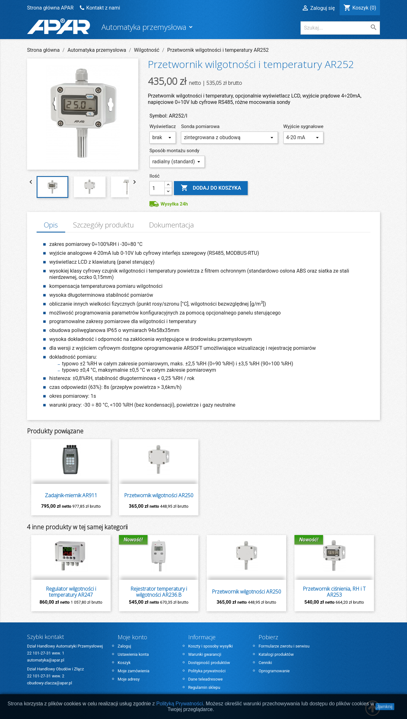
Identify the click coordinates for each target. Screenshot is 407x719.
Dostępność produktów (209, 662)
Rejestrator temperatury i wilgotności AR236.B (158, 592)
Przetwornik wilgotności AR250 (158, 495)
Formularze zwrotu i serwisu (284, 646)
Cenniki (265, 662)
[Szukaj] (340, 28)
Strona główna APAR (51, 8)
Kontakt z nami (103, 8)
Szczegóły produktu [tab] (103, 225)
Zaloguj (124, 646)
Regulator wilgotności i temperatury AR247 (71, 592)
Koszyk (124, 662)
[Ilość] (157, 188)
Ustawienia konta (133, 654)
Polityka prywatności (207, 670)
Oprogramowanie (274, 670)
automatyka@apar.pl (45, 660)
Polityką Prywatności (179, 703)
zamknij (384, 706)
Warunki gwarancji (204, 654)
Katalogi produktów (276, 654)
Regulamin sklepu (204, 687)
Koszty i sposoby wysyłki (210, 646)
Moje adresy (129, 679)
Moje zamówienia (133, 670)
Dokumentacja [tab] (171, 225)
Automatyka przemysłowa (144, 27)
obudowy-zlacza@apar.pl (49, 683)
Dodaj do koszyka (211, 188)
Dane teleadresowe (205, 679)
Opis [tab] (51, 225)
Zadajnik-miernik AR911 (71, 495)
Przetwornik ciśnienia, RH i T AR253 (334, 592)
